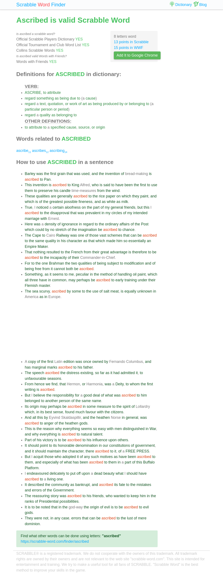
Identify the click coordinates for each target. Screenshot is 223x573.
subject (113, 263)
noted (45, 507)
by (122, 104)
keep (135, 496)
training (131, 280)
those (93, 235)
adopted (69, 457)
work (73, 104)
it (52, 269)
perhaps (83, 280)
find (54, 384)
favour (91, 412)
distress (73, 373)
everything (71, 429)
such (95, 457)
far (102, 373)
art (85, 104)
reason (48, 429)
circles (117, 213)
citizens (117, 412)
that (70, 174)
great (104, 252)
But (27, 395)
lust (130, 518)
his (56, 191)
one (81, 235)
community (60, 485)
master (44, 285)
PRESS (142, 451)
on (118, 196)
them (29, 191)
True (28, 207)
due (73, 98)
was (39, 174)
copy (32, 361)
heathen (103, 417)
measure (104, 406)
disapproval (59, 213)
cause (91, 98)
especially (50, 462)
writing (30, 389)
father (88, 367)
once (87, 361)
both (69, 269)
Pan (47, 179)
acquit (38, 457)
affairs (125, 224)
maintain (54, 451)
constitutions (119, 445)
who (95, 185)
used (85, 174)
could (39, 230)
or (67, 104)
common (59, 280)
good (88, 395)
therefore (139, 252)
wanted (120, 496)
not (45, 518)
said (106, 185)
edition (68, 361)
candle (64, 191)
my (107, 207)
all (27, 280)
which (126, 196)
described (36, 485)
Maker (43, 246)
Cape (36, 235)
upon (112, 440)
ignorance (70, 224)
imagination (87, 230)
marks (52, 367)
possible (71, 202)
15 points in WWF (128, 48)
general (117, 207)
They (29, 518)
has (28, 367)
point (44, 445)
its (42, 412)
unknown (144, 291)
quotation (55, 104)
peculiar (82, 274)
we (48, 384)
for (77, 395)
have (119, 185)
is (150, 174)
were (38, 518)
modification (134, 263)
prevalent (92, 213)
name (96, 401)
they (135, 196)
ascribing (58, 150)
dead (98, 473)
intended (140, 213)
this (146, 207)
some (76, 291)
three (34, 280)
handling (125, 274)
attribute (54, 92)
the (46, 174)
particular (32, 109)
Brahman (56, 263)
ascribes (40, 150)
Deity (119, 384)
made (110, 241)
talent (97, 434)
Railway (62, 235)
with (43, 218)
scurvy (44, 291)
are (53, 196)
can (133, 235)
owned (97, 361)
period (63, 109)
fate (122, 485)
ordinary (112, 224)
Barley (30, 174)
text (42, 104)
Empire (31, 246)
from (101, 191)
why (58, 429)
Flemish (31, 285)
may (71, 280)
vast (102, 235)
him (119, 241)
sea (35, 291)
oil (135, 274)
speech (38, 373)
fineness (85, 202)
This (28, 185)
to (44, 92)
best (48, 412)
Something (34, 274)
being (64, 98)
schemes (114, 235)
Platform (32, 468)
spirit (127, 406)
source (83, 127)
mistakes (143, 485)
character (74, 241)
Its (27, 406)
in (103, 213)
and (95, 174)
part (96, 207)
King (75, 185)
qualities (43, 196)
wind (116, 191)
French (77, 252)
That (28, 252)
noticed (42, 207)
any (87, 457)
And (28, 417)
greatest (56, 202)
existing (86, 373)
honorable (66, 445)
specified (58, 127)
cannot (59, 269)
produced (110, 104)
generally (64, 196)
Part (28, 440)
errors (37, 490)
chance (129, 230)
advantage (118, 252)
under (142, 280)
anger (49, 423)
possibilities (68, 501)
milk (124, 202)
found (69, 412)
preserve (45, 191)
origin (100, 127)
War (153, 429)
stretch (61, 230)
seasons (54, 378)
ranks (29, 501)
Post (144, 224)
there (90, 451)
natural (86, 434)
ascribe (23, 150)
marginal (39, 367)
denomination (87, 445)
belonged (32, 401)
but (139, 207)
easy (102, 429)
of (79, 104)
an (149, 241)
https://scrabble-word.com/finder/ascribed (55, 541)
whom (135, 384)
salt (106, 291)
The (28, 235)
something (45, 98)
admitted (128, 373)
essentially (137, 241)
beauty (108, 473)
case (65, 518)
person (46, 109)
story (55, 496)
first (53, 174)
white (111, 202)
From (29, 384)
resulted (53, 252)
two (74, 263)
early (119, 280)
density (50, 224)
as (57, 98)
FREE (130, 451)
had (116, 373)
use (154, 185)
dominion (32, 524)
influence (99, 440)
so (126, 241)
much (80, 412)
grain (61, 174)
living (51, 479)
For (27, 263)
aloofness (73, 207)
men (118, 429)
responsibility (63, 395)
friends (129, 207)
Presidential (49, 501)
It (26, 445)
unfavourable (35, 378)
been (129, 185)
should (33, 445)
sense (58, 412)
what (109, 395)
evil (107, 507)
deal (96, 395)
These (30, 196)
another (51, 401)
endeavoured (38, 473)
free (38, 269)
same (39, 241)
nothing (39, 252)
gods (83, 423)
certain (58, 207)
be (100, 230)
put (72, 473)
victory (48, 440)
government (145, 445)
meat (114, 291)
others (123, 440)
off (79, 473)
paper (110, 196)
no (52, 230)
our (105, 445)
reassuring (41, 496)
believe (39, 395)
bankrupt (82, 485)
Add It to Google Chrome (137, 55)
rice (102, 196)
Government (63, 490)
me (71, 274)
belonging (137, 104)
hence (39, 384)
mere (142, 518)
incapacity (58, 257)
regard (30, 98)
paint (144, 196)
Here (29, 224)
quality (45, 115)
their (95, 252)
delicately (57, 473)
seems (57, 274)
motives (106, 457)
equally (130, 291)
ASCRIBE (33, 92)
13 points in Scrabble (131, 42)
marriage (32, 218)
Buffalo (149, 462)
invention (112, 174)
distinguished (134, 429)
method (106, 274)
